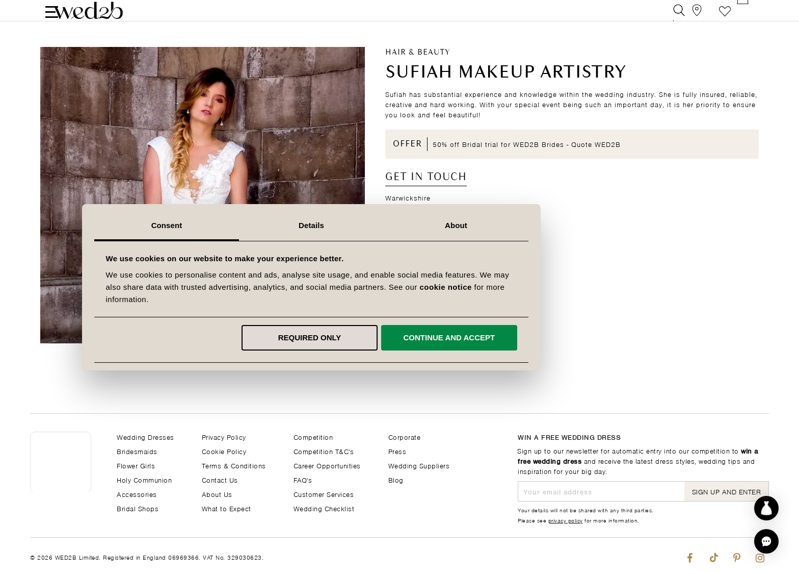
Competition (313, 436)
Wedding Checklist (324, 508)
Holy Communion (144, 479)
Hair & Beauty (417, 67)
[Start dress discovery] (766, 508)
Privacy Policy (224, 436)
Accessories (137, 493)
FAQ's (303, 479)
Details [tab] (399, 225)
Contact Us (220, 479)
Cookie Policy (224, 450)
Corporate (404, 436)
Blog (396, 479)
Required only (398, 337)
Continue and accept (537, 337)
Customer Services (324, 493)
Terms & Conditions (234, 465)
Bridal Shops (137, 508)
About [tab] (544, 225)
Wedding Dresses (145, 436)
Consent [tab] (255, 225)
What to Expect (226, 508)
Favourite (725, 17)
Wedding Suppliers (419, 465)
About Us (217, 493)
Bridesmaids (137, 450)
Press (397, 450)
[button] (766, 541)
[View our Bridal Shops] (702, 17)
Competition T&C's (324, 450)
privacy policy (565, 519)
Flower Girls (136, 465)
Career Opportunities (327, 465)
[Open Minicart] (748, 17)
